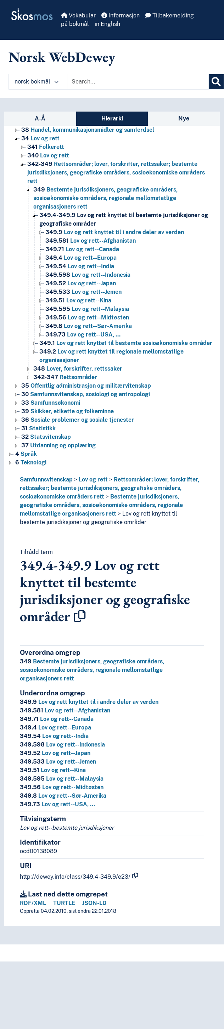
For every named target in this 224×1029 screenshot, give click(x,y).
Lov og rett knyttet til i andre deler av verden (89, 702)
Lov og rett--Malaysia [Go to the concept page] (87, 309)
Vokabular (78, 15)
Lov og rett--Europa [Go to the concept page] (81, 257)
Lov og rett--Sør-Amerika (63, 795)
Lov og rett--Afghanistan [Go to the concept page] (90, 240)
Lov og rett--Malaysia (61, 778)
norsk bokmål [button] (36, 81)
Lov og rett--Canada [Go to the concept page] (82, 249)
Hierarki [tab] (112, 118)
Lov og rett (93, 479)
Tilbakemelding (169, 15)
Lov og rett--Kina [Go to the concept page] (78, 300)
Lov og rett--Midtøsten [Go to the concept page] (87, 317)
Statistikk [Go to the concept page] (38, 428)
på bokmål (75, 24)
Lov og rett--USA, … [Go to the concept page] (83, 334)
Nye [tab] (183, 118)
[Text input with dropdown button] (138, 82)
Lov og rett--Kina (53, 770)
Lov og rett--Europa (55, 727)
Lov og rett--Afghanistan (65, 710)
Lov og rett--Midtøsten (61, 787)
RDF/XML (33, 903)
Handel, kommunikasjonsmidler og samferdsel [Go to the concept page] (87, 129)
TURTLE (64, 903)
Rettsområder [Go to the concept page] (65, 377)
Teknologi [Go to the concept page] (30, 462)
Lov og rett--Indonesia (62, 744)
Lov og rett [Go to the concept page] (40, 138)
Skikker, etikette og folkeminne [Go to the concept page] (67, 411)
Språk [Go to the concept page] (26, 454)
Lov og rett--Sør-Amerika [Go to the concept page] (88, 326)
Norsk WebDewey (62, 57)
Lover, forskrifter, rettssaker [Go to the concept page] (77, 368)
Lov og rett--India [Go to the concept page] (79, 266)
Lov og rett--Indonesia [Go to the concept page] (87, 274)
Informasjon (120, 15)
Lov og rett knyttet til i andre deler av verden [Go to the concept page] (114, 232)
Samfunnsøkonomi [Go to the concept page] (50, 402)
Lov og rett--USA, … (57, 804)
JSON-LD (94, 903)
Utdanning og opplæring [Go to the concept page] (58, 445)
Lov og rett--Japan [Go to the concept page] (80, 283)
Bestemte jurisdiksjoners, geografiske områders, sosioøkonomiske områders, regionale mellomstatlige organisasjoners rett (101, 505)
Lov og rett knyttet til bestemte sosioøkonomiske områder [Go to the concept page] (125, 343)
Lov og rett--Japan (55, 753)
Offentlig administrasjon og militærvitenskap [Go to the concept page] (86, 385)
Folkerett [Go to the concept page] (45, 147)
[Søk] (216, 82)
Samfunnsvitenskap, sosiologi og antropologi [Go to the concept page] (85, 394)
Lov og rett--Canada (57, 719)
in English (107, 24)
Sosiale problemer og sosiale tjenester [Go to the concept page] (77, 419)
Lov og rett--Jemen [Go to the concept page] (83, 292)
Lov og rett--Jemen (58, 761)
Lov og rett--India (54, 736)
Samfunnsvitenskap (46, 479)
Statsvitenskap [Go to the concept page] (46, 436)
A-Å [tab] (40, 118)
